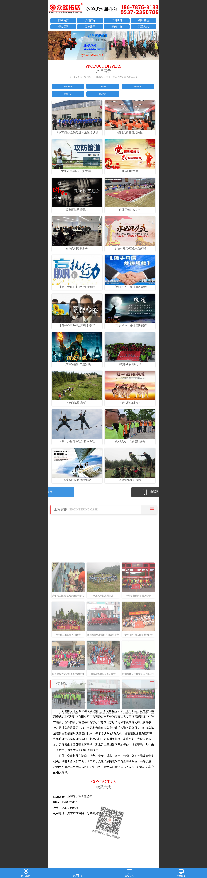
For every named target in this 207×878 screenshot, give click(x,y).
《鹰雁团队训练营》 (130, 369)
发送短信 (129, 873)
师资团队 (63, 26)
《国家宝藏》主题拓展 (77, 369)
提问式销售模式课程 (130, 137)
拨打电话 (77, 873)
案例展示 (90, 26)
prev (52, 45)
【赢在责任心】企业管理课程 (77, 292)
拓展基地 (143, 20)
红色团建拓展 (130, 176)
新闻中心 (117, 26)
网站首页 (63, 20)
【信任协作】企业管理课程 (130, 292)
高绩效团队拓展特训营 (77, 485)
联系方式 (143, 26)
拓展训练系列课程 (130, 485)
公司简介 (90, 20)
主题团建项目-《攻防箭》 (77, 176)
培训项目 (117, 20)
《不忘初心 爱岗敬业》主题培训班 (77, 137)
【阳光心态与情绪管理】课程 (77, 330)
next (155, 45)
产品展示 (181, 873)
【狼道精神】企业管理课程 (130, 330)
